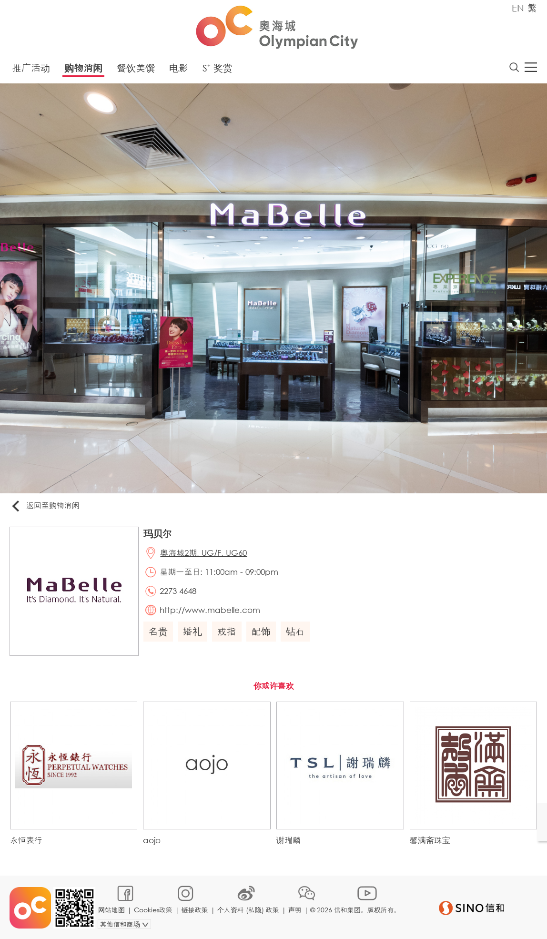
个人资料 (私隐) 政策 (248, 908)
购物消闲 (83, 67)
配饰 (261, 631)
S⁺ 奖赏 (218, 67)
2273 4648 (178, 591)
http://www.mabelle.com (210, 610)
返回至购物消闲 (45, 506)
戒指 (226, 631)
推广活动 (31, 67)
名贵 (158, 631)
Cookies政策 (153, 908)
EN (518, 7)
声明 (295, 908)
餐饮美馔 (136, 67)
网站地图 (111, 908)
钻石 (295, 631)
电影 (178, 67)
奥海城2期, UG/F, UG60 (204, 553)
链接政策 (195, 908)
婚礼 (192, 631)
